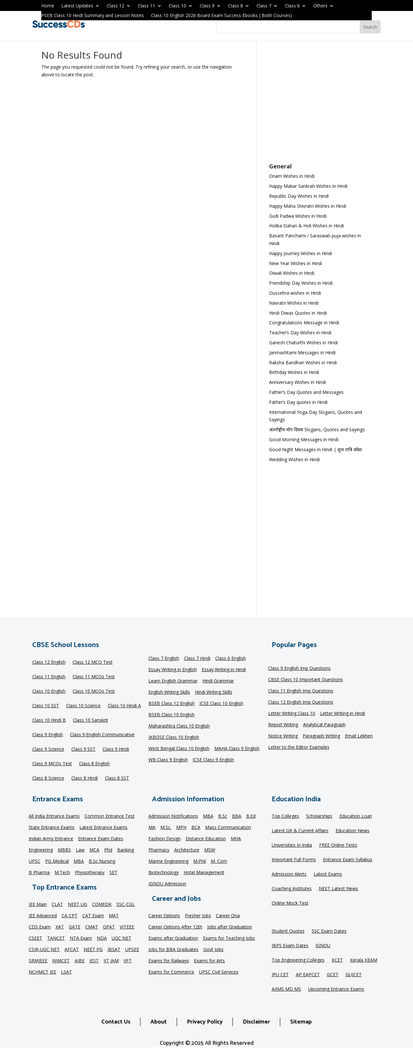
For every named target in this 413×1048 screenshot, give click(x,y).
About (158, 1022)
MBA (79, 861)
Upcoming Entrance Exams (336, 989)
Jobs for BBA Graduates (173, 949)
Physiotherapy (90, 872)
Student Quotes (288, 931)
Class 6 (292, 6)
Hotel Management (204, 872)
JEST (94, 961)
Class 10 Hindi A (124, 706)
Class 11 (146, 6)
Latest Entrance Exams (103, 827)
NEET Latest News (338, 888)
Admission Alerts (289, 874)
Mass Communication (228, 827)
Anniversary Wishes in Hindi (297, 382)
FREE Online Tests (338, 845)
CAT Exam (93, 916)
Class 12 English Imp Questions (300, 702)
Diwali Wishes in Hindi (291, 273)
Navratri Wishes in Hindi (293, 303)
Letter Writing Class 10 (291, 713)
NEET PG (93, 949)
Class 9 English (47, 735)
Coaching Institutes (292, 888)
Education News (352, 831)
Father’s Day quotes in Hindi (298, 402)
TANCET (56, 938)
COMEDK (102, 904)
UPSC (34, 861)
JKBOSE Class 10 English (173, 737)
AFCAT (72, 949)
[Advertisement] (320, 106)
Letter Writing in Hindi (342, 713)
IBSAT (113, 949)
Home (47, 6)
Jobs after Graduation (229, 927)
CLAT (57, 904)
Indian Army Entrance (51, 839)
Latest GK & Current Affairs (300, 831)
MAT (114, 916)
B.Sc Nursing (102, 861)
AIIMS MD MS (286, 989)
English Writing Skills (169, 692)
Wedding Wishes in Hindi (294, 459)
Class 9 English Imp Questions (299, 668)
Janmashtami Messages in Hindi (302, 352)
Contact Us (115, 1022)
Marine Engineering (168, 861)
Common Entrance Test (110, 816)
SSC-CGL (125, 904)
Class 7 (264, 6)
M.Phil (199, 861)
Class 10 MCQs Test (94, 691)
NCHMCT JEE (42, 972)
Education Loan (355, 816)
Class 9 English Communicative (102, 735)
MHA (236, 839)
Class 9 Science (48, 749)
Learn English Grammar (172, 681)
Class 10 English (48, 691)
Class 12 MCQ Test (93, 662)
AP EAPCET (308, 974)
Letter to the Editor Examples (298, 747)
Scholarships (319, 816)
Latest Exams (328, 874)
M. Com (219, 861)
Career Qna (228, 916)
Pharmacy (158, 850)
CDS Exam (40, 927)
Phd (108, 850)
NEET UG (77, 904)
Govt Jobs (213, 949)
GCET (332, 974)
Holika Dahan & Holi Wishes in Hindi (306, 226)
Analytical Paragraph (324, 725)
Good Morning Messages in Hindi (303, 439)
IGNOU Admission (167, 884)
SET (113, 872)
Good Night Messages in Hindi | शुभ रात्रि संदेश (315, 449)
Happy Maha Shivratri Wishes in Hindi (307, 206)
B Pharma (39, 872)
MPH (181, 827)
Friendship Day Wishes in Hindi (301, 283)
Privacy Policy (205, 1022)
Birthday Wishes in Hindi (294, 372)
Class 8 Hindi (84, 778)
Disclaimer (256, 1022)
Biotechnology (163, 872)
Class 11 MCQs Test (94, 677)
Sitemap (301, 1022)
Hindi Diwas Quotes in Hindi (298, 313)
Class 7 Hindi (197, 658)
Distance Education (206, 839)
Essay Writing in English (172, 669)
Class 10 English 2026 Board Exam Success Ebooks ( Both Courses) (221, 15)
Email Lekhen (359, 736)
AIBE (80, 961)
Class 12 (115, 6)
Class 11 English (48, 677)
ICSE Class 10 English (221, 703)
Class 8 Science (48, 778)
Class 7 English (163, 658)
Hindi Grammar (218, 681)
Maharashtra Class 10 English (179, 726)
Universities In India (292, 845)
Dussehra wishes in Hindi (295, 293)
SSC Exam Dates (329, 931)
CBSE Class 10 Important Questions (305, 679)
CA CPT (69, 916)
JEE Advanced (43, 916)
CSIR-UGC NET (44, 949)
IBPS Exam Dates (290, 945)
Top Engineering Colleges (298, 960)
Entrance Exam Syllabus (347, 859)
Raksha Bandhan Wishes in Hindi (303, 362)
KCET (337, 960)
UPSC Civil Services (218, 972)
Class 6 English (230, 658)
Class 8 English (94, 764)
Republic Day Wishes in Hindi (299, 196)
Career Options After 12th (175, 927)
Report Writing (283, 725)
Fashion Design (164, 839)
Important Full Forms (294, 859)
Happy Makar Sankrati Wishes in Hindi (308, 186)
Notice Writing (283, 736)
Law (80, 850)
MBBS (64, 850)
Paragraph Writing (321, 736)
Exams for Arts (209, 961)
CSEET (35, 938)
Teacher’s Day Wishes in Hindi (300, 332)
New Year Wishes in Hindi (295, 263)
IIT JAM (111, 961)
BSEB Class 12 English (171, 703)
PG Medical (57, 861)
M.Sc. (165, 827)
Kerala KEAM (363, 960)
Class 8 (235, 6)
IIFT (128, 961)
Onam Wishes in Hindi (292, 176)
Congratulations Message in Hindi (304, 322)
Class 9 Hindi (116, 749)
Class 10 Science (83, 706)
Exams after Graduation (173, 938)
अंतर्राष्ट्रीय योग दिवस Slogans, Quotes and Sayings (317, 429)
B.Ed (251, 816)
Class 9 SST (83, 749)
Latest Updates (77, 6)
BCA (195, 827)
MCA (94, 850)
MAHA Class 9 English (236, 748)
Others (320, 6)
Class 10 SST (45, 706)
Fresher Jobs (198, 916)
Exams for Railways (168, 961)
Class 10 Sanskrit (90, 720)
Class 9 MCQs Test (52, 764)
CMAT (91, 927)
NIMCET (61, 961)
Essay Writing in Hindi (224, 669)
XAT (59, 927)
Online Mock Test (290, 903)
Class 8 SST (117, 778)
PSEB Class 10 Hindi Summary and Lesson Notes (92, 15)
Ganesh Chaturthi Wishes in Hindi (303, 342)
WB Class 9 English (168, 760)
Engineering (41, 850)
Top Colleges (285, 816)
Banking (125, 850)
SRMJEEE (38, 961)
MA (152, 827)
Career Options (164, 916)
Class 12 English (48, 662)
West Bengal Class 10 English (178, 748)
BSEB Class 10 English (171, 715)
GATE (74, 927)
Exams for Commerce (171, 972)
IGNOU (323, 945)
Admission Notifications (173, 816)
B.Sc (222, 816)
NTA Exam (81, 938)
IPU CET (280, 974)
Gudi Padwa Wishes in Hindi (298, 216)
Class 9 (207, 6)
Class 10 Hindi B (49, 720)
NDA (102, 938)
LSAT (66, 972)
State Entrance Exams (52, 827)
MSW (209, 850)
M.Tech (62, 872)
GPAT (109, 927)
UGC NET (121, 938)
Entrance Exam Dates (100, 839)
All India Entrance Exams (54, 816)
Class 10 (177, 6)
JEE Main (38, 904)
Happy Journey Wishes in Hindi (300, 253)
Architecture (186, 850)
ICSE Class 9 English (213, 760)
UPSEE (132, 949)
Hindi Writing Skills (213, 692)
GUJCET (354, 974)
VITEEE (127, 927)
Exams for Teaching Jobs (229, 938)
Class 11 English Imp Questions (300, 691)
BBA (236, 816)
